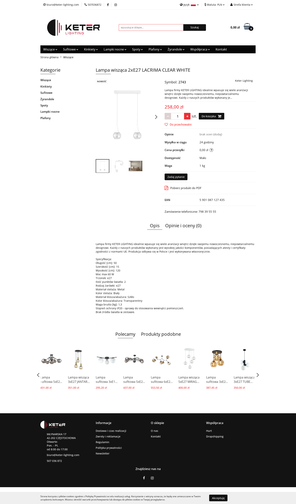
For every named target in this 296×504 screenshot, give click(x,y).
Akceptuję (218, 498)
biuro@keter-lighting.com (63, 455)
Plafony (155, 49)
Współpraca (200, 49)
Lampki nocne (115, 49)
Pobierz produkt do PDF (183, 188)
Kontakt (221, 49)
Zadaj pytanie (176, 177)
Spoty (137, 49)
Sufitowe (70, 49)
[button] (103, 423)
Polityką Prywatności (96, 496)
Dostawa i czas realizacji (111, 431)
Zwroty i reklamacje (108, 436)
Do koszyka (211, 116)
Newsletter (102, 453)
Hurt (209, 431)
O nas (154, 431)
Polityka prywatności (109, 448)
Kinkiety (91, 49)
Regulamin (102, 442)
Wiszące (50, 49)
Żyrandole (176, 49)
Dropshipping (215, 436)
